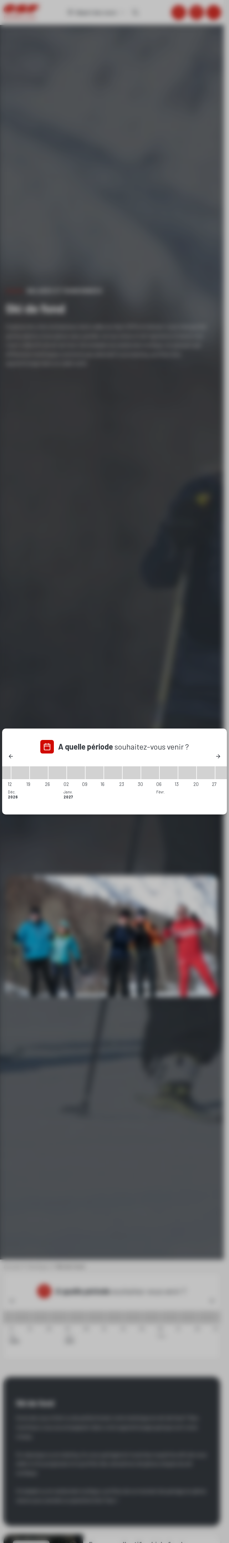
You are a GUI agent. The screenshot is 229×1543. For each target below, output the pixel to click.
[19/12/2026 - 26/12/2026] (39, 772)
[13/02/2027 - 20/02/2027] (187, 772)
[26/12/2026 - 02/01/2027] (57, 772)
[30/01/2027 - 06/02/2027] (150, 772)
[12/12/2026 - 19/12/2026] (20, 772)
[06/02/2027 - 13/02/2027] (169, 772)
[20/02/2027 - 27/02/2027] (206, 772)
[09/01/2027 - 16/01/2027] (94, 772)
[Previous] (10, 756)
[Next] (218, 756)
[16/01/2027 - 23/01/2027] (113, 772)
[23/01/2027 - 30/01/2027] (132, 772)
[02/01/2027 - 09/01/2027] (76, 772)
